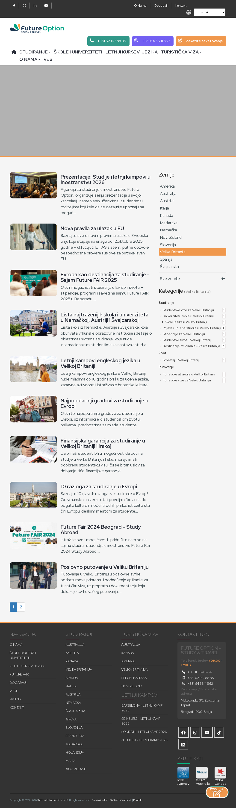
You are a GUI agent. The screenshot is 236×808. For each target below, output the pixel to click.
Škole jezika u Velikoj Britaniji (193, 322)
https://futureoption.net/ (53, 800)
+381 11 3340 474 (196, 672)
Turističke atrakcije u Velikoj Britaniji (192, 374)
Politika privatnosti (121, 800)
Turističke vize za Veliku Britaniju (192, 380)
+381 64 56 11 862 (197, 683)
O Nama (140, 5)
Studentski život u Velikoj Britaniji (192, 340)
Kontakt (180, 5)
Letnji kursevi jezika (132, 52)
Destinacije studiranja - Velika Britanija (192, 346)
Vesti (50, 59)
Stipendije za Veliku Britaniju (192, 334)
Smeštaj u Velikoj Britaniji (192, 360)
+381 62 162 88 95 (197, 678)
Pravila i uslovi (100, 800)
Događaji (161, 5)
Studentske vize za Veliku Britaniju (192, 310)
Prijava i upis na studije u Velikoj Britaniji (192, 328)
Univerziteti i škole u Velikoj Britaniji (192, 316)
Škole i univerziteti (78, 52)
